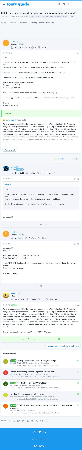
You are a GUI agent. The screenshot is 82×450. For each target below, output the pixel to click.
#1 (78, 53)
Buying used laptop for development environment (32, 371)
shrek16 (6, 16)
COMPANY (39, 431)
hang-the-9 (11, 120)
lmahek (12, 410)
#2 (78, 179)
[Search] (78, 4)
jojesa (19, 399)
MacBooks (32, 410)
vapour (19, 376)
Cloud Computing (41, 16)
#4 (78, 305)
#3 (78, 244)
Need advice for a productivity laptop (27, 394)
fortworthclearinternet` (25, 413)
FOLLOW (39, 446)
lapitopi (13, 363)
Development (55, 16)
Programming (68, 16)
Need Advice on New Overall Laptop (33, 383)
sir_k (18, 365)
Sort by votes (73, 159)
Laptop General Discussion (38, 363)
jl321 (12, 385)
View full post (10, 150)
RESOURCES (39, 439)
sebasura (13, 374)
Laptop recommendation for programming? (36, 360)
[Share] (74, 53)
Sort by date (59, 159)
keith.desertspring (17, 397)
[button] (3, 4)
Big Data (29, 16)
